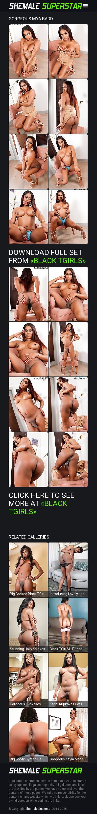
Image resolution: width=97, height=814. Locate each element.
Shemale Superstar (38, 809)
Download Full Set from (47, 256)
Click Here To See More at (41, 503)
